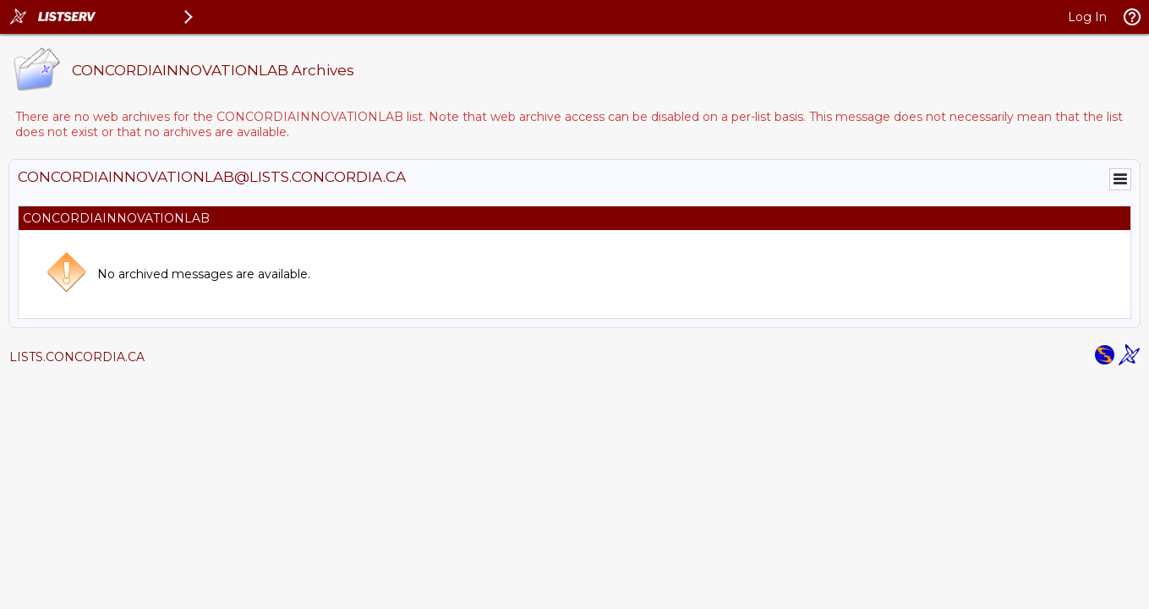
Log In (1087, 17)
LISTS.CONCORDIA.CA (77, 357)
